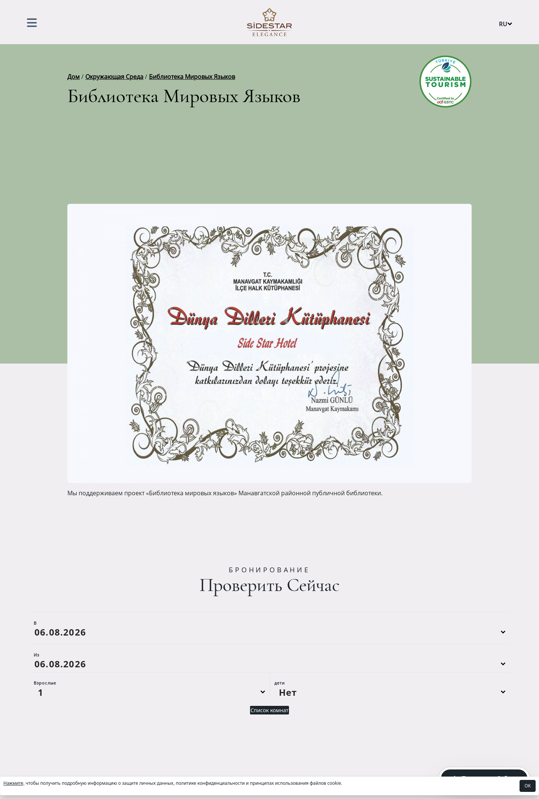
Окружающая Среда (114, 77)
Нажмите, (13, 783)
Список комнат (269, 710)
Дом (73, 77)
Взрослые (45, 683)
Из (36, 655)
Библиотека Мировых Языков (192, 77)
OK (527, 786)
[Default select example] (149, 692)
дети (279, 683)
